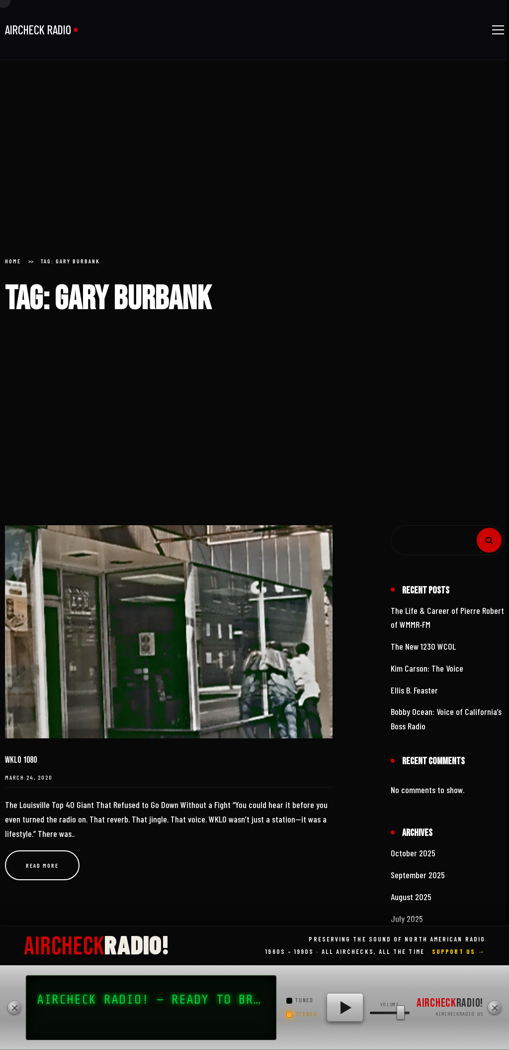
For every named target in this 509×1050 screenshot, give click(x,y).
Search (489, 540)
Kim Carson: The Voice (427, 668)
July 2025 (407, 918)
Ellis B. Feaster (414, 690)
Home (13, 260)
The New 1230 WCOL (423, 646)
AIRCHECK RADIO (38, 29)
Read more (42, 865)
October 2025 (413, 852)
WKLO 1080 (21, 760)
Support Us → (458, 951)
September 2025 (418, 874)
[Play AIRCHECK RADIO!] (345, 1008)
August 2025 (411, 896)
